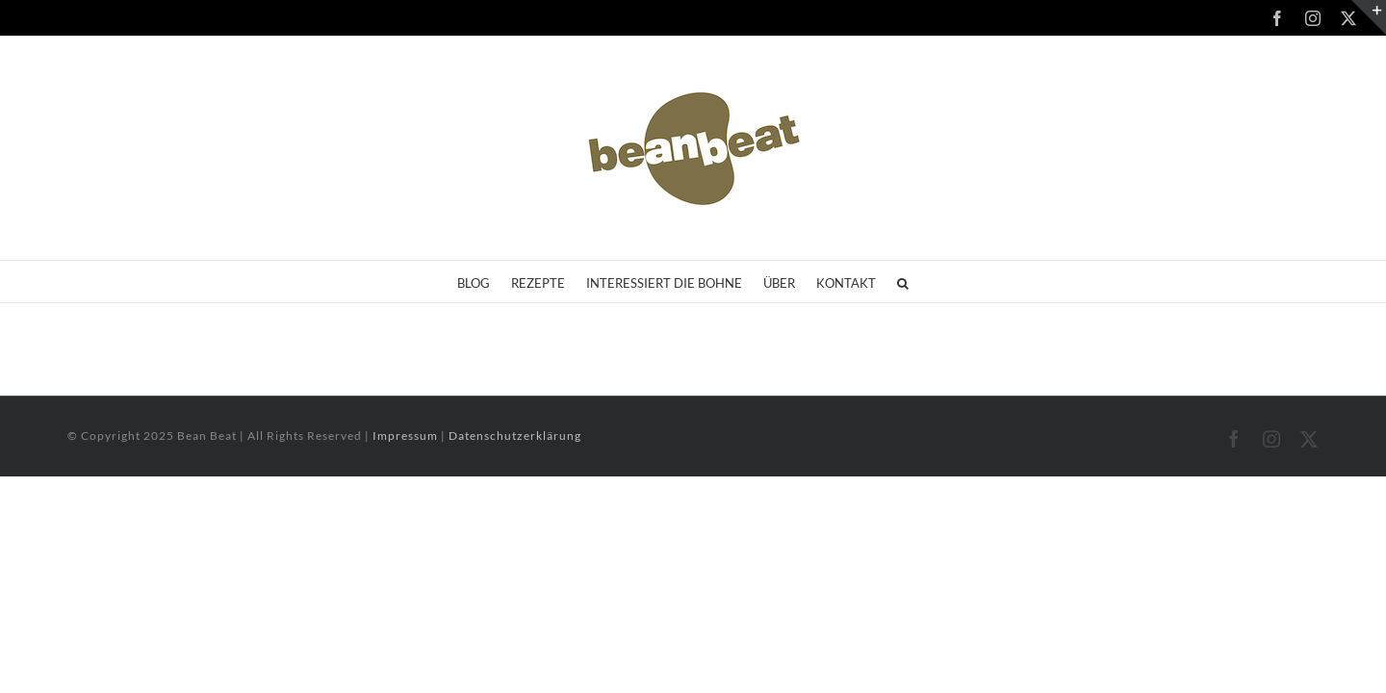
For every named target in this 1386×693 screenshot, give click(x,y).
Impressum (406, 435)
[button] (956, 281)
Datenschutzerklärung (515, 435)
